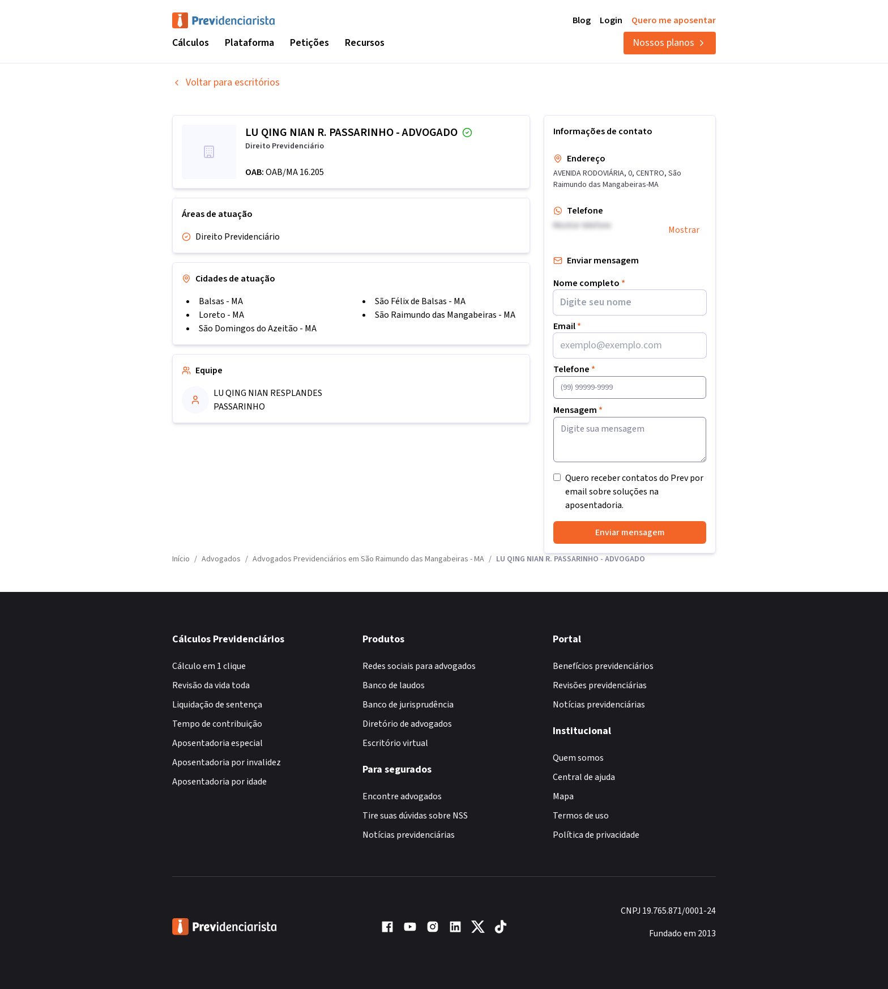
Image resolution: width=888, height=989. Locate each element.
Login (611, 20)
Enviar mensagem (630, 532)
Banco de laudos (393, 685)
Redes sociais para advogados (419, 666)
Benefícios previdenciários (603, 666)
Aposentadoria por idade (219, 782)
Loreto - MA (221, 315)
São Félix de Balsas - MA (420, 301)
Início (181, 559)
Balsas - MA (221, 301)
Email (567, 326)
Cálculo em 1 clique (209, 666)
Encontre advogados (402, 796)
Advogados (221, 559)
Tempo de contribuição (217, 724)
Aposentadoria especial (217, 743)
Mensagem (578, 410)
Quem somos (578, 758)
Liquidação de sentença (217, 705)
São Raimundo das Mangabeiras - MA (445, 315)
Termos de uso (581, 816)
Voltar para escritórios (226, 82)
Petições (309, 43)
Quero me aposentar (673, 20)
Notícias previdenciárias (408, 835)
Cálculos (190, 43)
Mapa (563, 796)
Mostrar (683, 230)
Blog (582, 20)
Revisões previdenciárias (600, 685)
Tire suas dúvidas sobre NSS (415, 816)
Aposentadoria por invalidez (226, 762)
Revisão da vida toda (211, 685)
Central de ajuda (584, 777)
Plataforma (249, 43)
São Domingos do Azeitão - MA (258, 328)
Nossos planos (670, 43)
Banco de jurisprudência (408, 705)
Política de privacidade (596, 835)
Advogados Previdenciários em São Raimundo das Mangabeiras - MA (368, 559)
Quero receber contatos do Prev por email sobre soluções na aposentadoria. (634, 491)
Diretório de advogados (407, 724)
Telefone (574, 369)
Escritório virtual (395, 743)
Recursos (365, 43)
